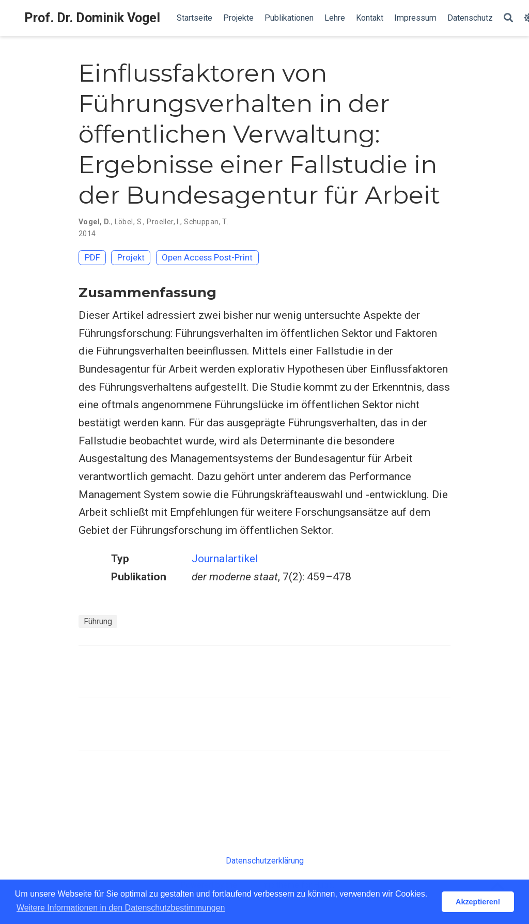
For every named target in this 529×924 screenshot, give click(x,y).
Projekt (131, 257)
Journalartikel (225, 558)
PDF (92, 257)
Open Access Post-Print (207, 257)
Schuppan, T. (206, 222)
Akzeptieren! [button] (478, 902)
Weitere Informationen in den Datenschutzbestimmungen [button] (121, 907)
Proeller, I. (163, 222)
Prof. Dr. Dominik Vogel (92, 17)
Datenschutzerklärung (265, 861)
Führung (98, 621)
